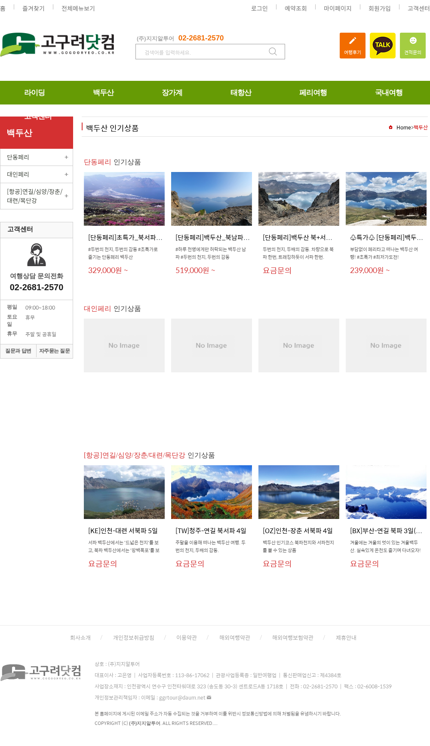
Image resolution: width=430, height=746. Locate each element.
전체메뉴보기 (78, 8)
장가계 (172, 93)
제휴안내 (346, 637)
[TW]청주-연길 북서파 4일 (210, 530)
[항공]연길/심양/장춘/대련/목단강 (34, 196)
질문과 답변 (18, 351)
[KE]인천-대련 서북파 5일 (123, 530)
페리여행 (313, 93)
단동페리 (18, 157)
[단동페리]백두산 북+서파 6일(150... (312, 237)
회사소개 (80, 637)
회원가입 (380, 8)
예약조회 (296, 8)
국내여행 (388, 93)
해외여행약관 (234, 637)
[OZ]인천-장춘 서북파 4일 (298, 530)
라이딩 (34, 93)
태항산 (240, 93)
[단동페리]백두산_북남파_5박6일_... (225, 237)
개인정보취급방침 (133, 637)
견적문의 (413, 44)
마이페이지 (338, 8)
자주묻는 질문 (54, 351)
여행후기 (353, 44)
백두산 (103, 93)
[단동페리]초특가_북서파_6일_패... (136, 237)
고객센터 (419, 8)
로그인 (259, 8)
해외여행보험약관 (292, 637)
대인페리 (18, 174)
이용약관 (186, 637)
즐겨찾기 (33, 8)
